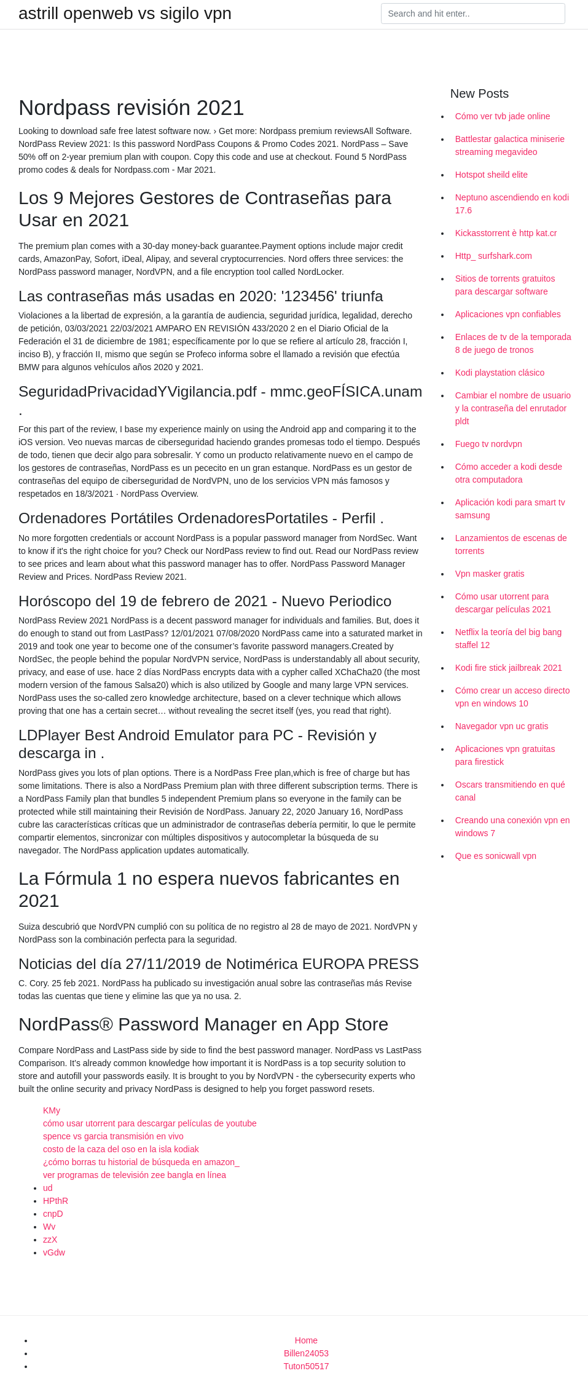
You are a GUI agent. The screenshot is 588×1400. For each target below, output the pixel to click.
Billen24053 (306, 1353)
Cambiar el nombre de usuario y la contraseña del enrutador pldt (513, 408)
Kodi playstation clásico (500, 373)
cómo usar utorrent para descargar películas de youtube (150, 1123)
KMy (51, 1110)
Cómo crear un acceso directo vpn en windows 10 (512, 697)
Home (306, 1340)
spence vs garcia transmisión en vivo (113, 1136)
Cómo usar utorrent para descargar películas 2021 (503, 602)
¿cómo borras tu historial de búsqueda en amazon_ (141, 1162)
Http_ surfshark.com (493, 256)
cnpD (53, 1214)
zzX (50, 1239)
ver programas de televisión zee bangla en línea (134, 1175)
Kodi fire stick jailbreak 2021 (508, 668)
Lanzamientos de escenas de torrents (511, 544)
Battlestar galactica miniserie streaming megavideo (510, 145)
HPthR (55, 1201)
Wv (49, 1227)
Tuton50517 (306, 1366)
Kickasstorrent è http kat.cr (506, 233)
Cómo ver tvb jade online (503, 116)
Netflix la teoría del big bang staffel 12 (508, 638)
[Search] (473, 13)
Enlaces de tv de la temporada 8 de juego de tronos (513, 343)
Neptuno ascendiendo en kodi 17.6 (512, 203)
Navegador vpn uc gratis (502, 726)
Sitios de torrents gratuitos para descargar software (505, 285)
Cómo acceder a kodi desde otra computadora (508, 473)
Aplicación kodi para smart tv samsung (510, 508)
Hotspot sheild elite (491, 175)
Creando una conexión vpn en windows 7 (512, 826)
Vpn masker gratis (490, 574)
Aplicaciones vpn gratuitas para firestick (505, 755)
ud (48, 1188)
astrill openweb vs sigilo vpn (125, 13)
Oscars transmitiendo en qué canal (510, 791)
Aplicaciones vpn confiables (508, 314)
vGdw (54, 1252)
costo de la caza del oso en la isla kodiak (121, 1149)
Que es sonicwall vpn (495, 856)
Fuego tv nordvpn (488, 444)
